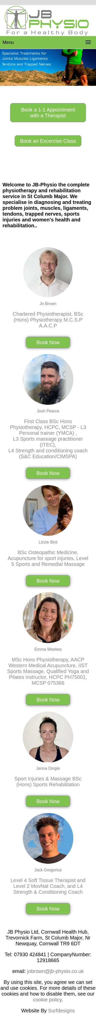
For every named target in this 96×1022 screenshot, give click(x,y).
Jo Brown (48, 303)
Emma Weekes (48, 649)
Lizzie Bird (48, 542)
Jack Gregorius (48, 870)
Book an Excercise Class (48, 141)
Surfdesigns (61, 1010)
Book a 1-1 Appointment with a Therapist (48, 112)
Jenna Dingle (48, 768)
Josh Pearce (48, 411)
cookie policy (47, 999)
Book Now (47, 342)
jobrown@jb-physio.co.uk (55, 971)
